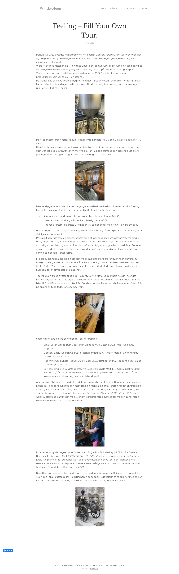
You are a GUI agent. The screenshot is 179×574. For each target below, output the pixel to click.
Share (8, 550)
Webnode (94, 568)
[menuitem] (107, 8)
